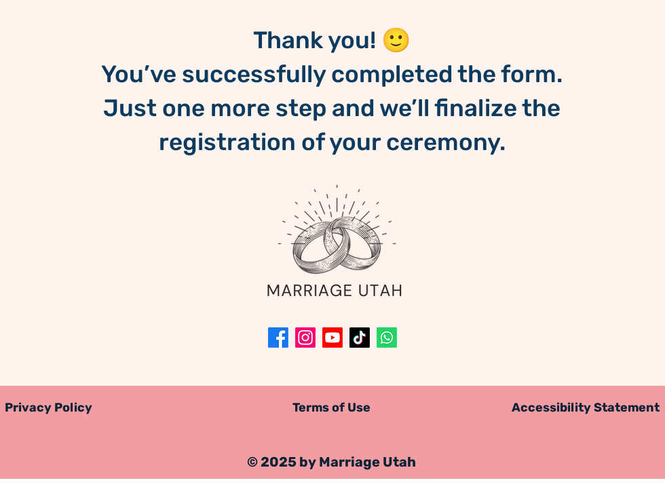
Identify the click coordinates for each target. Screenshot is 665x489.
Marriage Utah (367, 462)
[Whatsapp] (387, 337)
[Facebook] (278, 337)
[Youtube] (332, 337)
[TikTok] (359, 337)
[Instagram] (305, 337)
